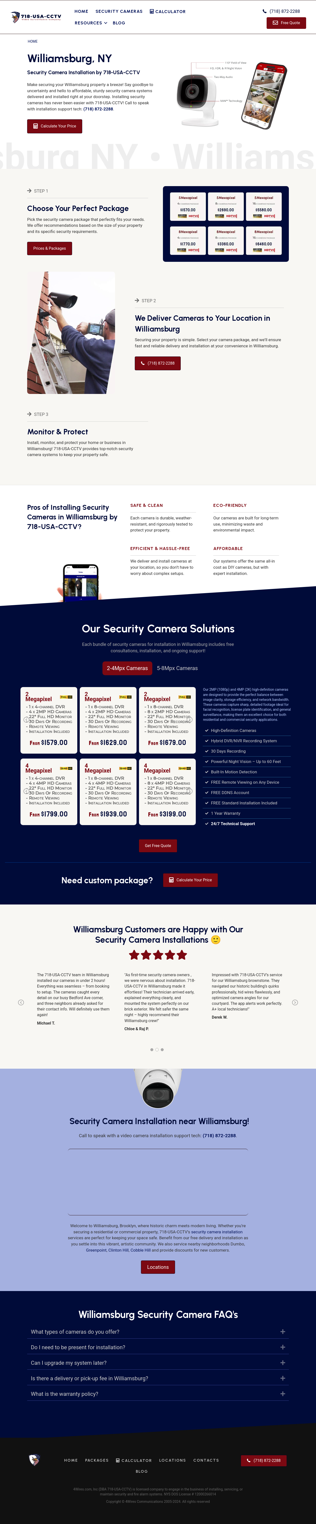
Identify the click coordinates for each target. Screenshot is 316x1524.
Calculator (168, 11)
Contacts (206, 1460)
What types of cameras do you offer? (75, 1332)
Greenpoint (96, 1250)
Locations (172, 1460)
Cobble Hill (141, 1250)
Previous (26, 723)
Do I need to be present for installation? (78, 1347)
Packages (97, 1460)
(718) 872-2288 (98, 108)
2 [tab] (157, 1049)
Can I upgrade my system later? (69, 1363)
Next (189, 723)
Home (81, 11)
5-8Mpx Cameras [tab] (177, 668)
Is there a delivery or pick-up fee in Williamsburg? (89, 1378)
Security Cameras (119, 11)
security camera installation (217, 1231)
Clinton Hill (118, 1250)
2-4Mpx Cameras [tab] (127, 668)
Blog (119, 23)
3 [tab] (162, 1049)
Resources (88, 23)
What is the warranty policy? (64, 1394)
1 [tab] (151, 1049)
